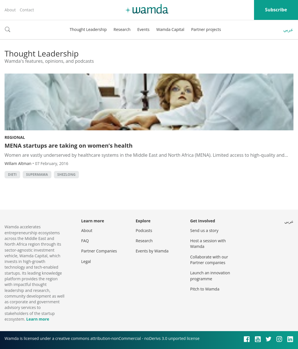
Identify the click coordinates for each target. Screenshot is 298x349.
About (10, 9)
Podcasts (144, 230)
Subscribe (276, 10)
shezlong (66, 174)
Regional (15, 137)
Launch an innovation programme (210, 275)
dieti (12, 174)
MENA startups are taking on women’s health (69, 145)
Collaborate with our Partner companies (209, 259)
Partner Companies (99, 251)
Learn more (37, 319)
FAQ (85, 240)
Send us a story (204, 230)
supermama (37, 174)
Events (143, 29)
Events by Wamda (152, 251)
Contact (27, 9)
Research (122, 29)
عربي (288, 29)
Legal (86, 261)
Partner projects (206, 29)
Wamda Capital (170, 29)
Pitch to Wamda (204, 289)
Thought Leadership (88, 29)
